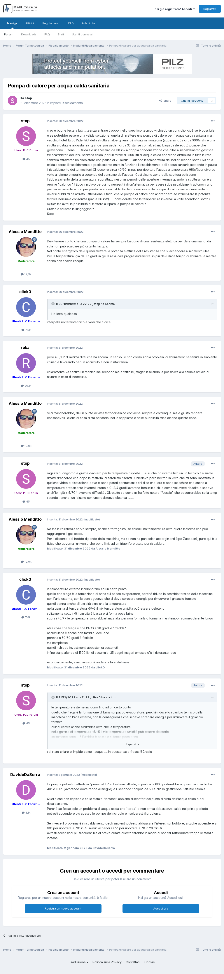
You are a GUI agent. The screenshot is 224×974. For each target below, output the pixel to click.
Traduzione (78, 962)
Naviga (12, 25)
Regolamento (51, 23)
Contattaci (133, 962)
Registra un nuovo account (63, 908)
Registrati (209, 8)
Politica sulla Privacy (107, 962)
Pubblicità (88, 23)
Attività (30, 23)
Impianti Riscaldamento (66, 103)
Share (165, 100)
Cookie (149, 962)
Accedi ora (160, 908)
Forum (8, 34)
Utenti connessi (82, 34)
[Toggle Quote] (53, 304)
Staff (61, 34)
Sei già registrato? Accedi (174, 9)
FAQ (47, 34)
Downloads (29, 34)
